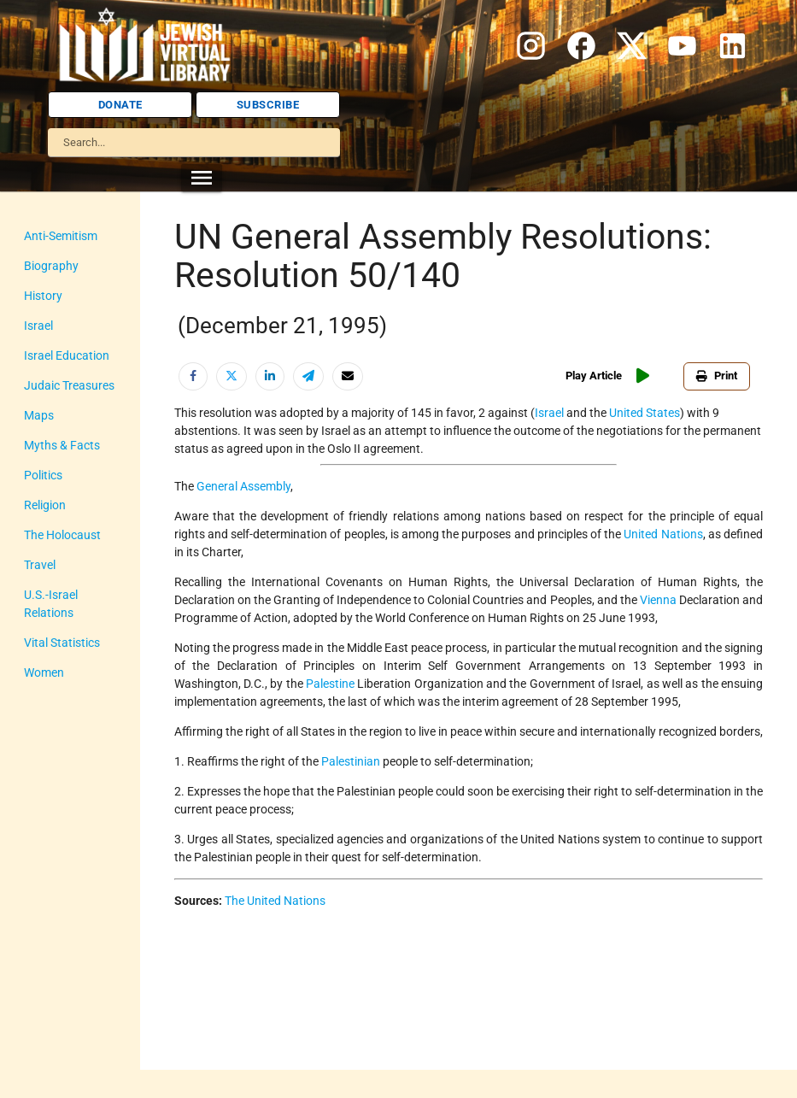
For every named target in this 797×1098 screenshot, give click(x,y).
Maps (39, 415)
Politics (43, 475)
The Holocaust (62, 535)
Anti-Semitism (60, 236)
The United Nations (275, 900)
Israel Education (66, 355)
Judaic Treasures (69, 385)
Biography (51, 266)
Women (44, 672)
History (43, 295)
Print (720, 375)
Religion (45, 505)
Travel (40, 565)
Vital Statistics (62, 642)
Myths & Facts (62, 445)
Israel (38, 325)
